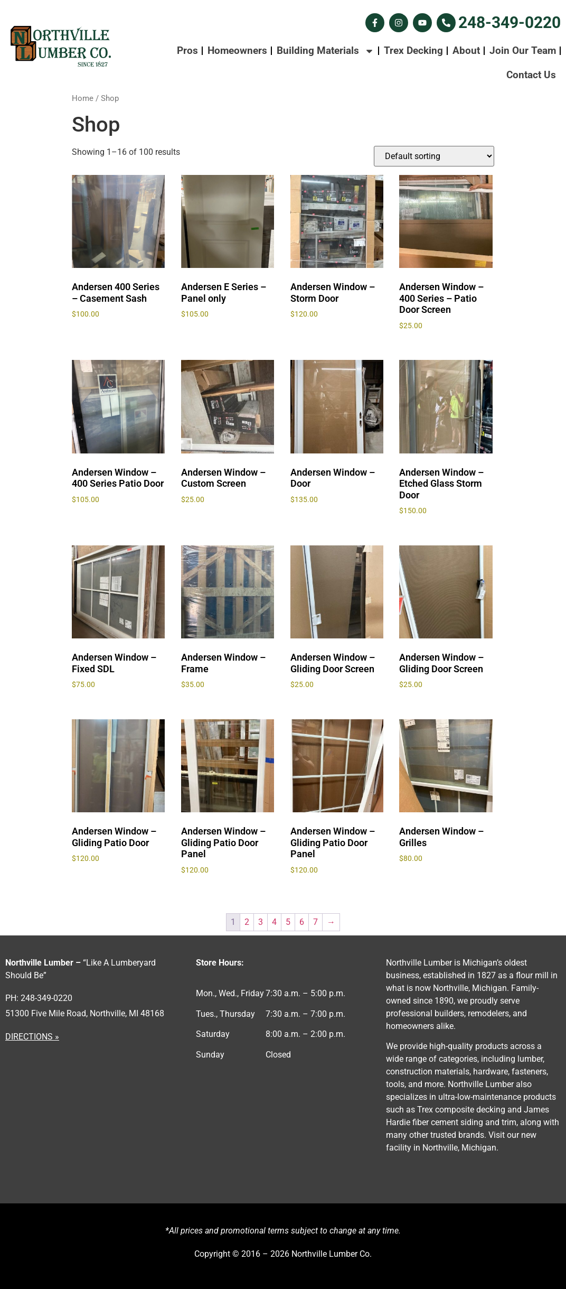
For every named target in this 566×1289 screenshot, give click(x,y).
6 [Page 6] (301, 922)
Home (82, 98)
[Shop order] (434, 156)
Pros (187, 50)
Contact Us (531, 75)
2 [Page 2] (246, 922)
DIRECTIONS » (32, 1037)
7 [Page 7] (315, 922)
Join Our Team (522, 50)
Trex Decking (413, 50)
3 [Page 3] (260, 922)
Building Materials (325, 51)
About (466, 50)
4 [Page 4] (274, 922)
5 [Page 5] (288, 922)
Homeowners (237, 50)
